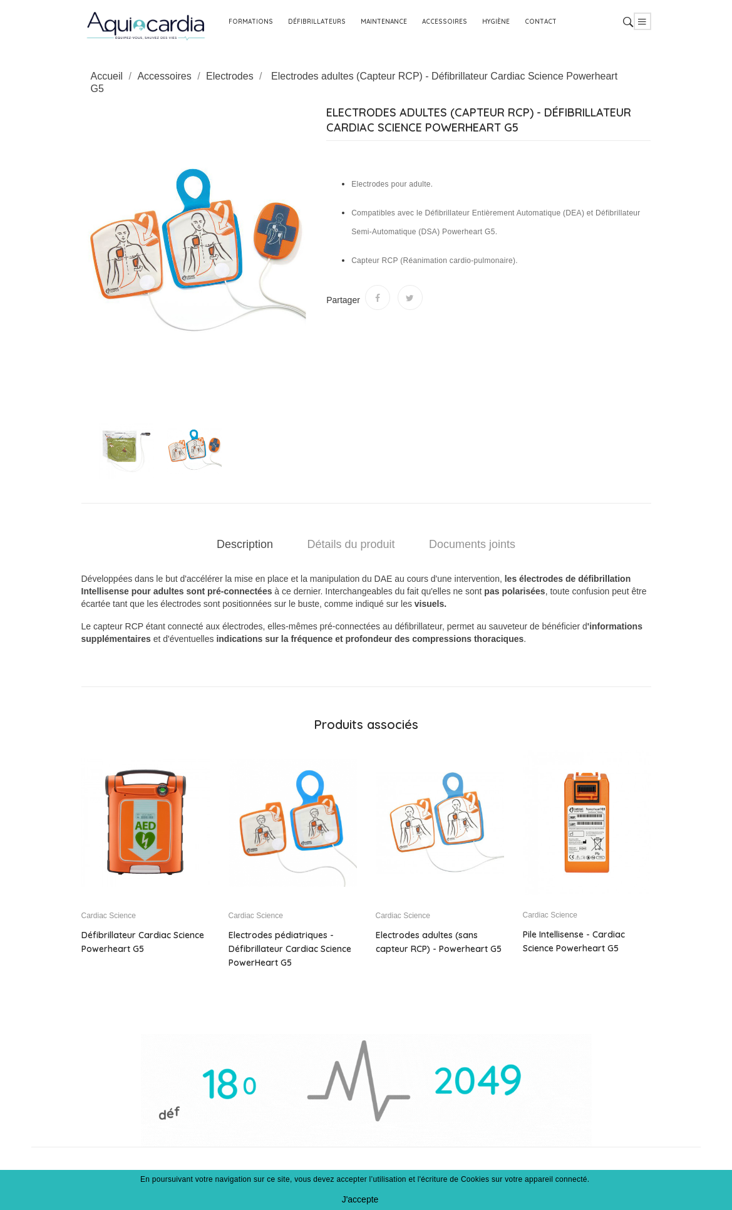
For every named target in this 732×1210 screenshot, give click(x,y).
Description (245, 544)
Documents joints (472, 544)
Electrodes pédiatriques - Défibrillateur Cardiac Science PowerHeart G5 (290, 948)
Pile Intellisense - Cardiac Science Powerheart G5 (574, 941)
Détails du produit (350, 544)
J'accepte (360, 1199)
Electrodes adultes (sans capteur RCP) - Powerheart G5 (439, 941)
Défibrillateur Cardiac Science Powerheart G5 (142, 941)
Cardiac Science (108, 915)
